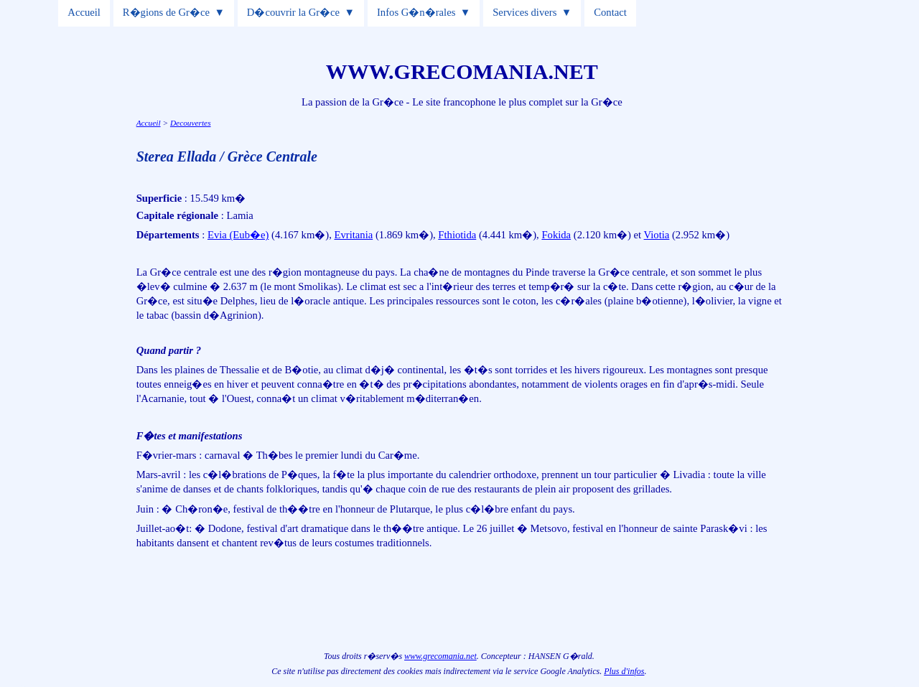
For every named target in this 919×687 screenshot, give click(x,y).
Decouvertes (190, 122)
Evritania (354, 234)
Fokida (556, 234)
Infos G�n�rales (416, 12)
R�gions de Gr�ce (166, 12)
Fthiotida (457, 234)
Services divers (524, 12)
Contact (610, 12)
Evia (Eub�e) (238, 234)
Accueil (84, 12)
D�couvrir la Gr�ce (293, 12)
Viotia (657, 234)
